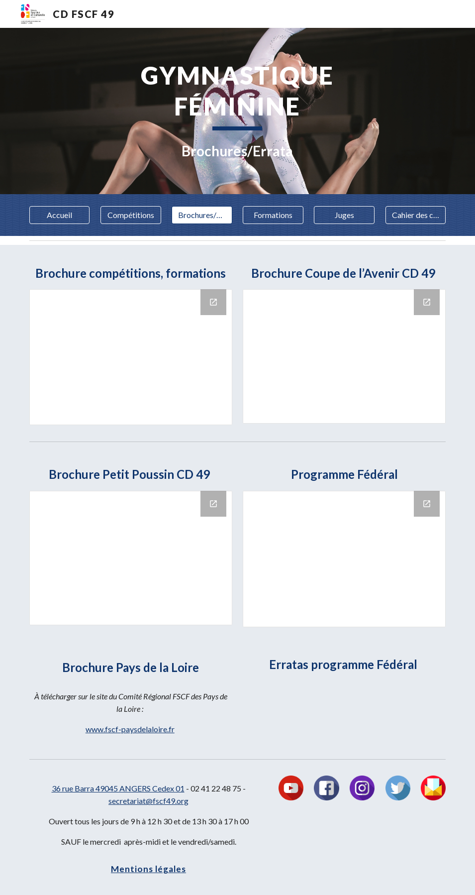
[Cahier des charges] (416, 215)
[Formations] (273, 215)
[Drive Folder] (130, 357)
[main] (237, 111)
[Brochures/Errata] (202, 215)
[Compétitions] (131, 215)
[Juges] (344, 215)
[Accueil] (60, 215)
